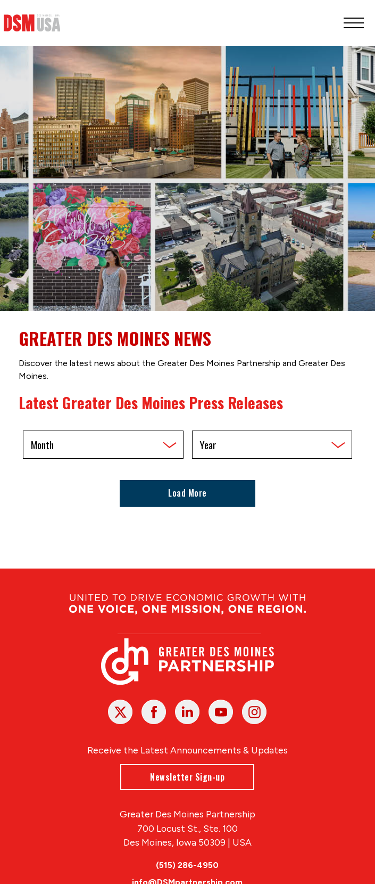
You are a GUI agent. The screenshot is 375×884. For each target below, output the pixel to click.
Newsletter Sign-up (188, 776)
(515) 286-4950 (187, 865)
